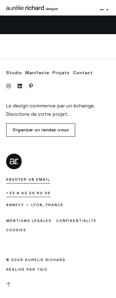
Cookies (16, 230)
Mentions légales (29, 220)
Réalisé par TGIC (27, 269)
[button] (104, 8)
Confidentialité (76, 220)
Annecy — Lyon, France (34, 204)
